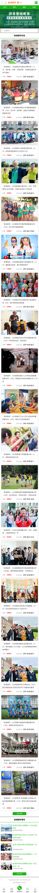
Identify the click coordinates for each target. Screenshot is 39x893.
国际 (24, 7)
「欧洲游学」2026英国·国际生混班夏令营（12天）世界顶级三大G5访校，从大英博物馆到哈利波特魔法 (19, 646)
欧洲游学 (12, 3)
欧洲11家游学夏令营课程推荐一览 (25, 844)
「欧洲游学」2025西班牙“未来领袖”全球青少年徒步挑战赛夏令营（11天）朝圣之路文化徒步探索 (19, 801)
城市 (20, 3)
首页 (4, 7)
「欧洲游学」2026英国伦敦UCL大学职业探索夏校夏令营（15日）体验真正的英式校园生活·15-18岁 (19, 378)
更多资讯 (19, 874)
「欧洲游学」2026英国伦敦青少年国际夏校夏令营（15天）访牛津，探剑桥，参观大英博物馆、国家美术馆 (19, 110)
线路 (34, 7)
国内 (14, 7)
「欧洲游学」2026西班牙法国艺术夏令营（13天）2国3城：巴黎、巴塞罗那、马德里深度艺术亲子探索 (19, 69)
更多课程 (19, 813)
